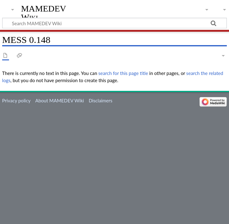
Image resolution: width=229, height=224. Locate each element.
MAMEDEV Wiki (43, 13)
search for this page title (123, 73)
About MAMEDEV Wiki (59, 100)
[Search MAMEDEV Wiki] (114, 23)
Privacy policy (16, 100)
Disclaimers (100, 100)
